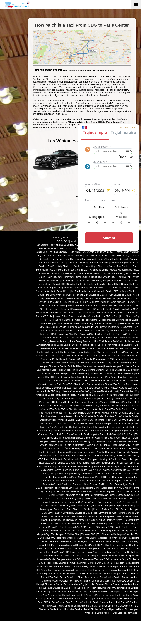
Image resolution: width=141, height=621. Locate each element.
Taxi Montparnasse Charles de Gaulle (115, 523)
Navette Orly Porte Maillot (48, 312)
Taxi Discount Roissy (98, 570)
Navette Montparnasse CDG (99, 359)
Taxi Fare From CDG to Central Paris (91, 388)
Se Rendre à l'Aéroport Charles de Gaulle (91, 291)
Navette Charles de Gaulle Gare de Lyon (78, 327)
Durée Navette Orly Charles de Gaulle (63, 298)
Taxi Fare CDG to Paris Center (88, 370)
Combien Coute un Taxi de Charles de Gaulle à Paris (112, 584)
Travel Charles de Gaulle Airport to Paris (103, 609)
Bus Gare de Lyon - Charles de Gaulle (89, 270)
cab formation (130, 613)
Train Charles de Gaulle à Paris (99, 255)
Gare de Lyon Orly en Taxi (100, 563)
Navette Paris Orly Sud (50, 445)
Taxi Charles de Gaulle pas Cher (113, 534)
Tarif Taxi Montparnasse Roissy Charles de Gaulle (109, 495)
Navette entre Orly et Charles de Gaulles (118, 588)
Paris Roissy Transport (81, 341)
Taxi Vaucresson (58, 502)
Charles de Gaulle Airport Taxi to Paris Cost (79, 463)
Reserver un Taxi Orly (77, 573)
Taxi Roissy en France (73, 520)
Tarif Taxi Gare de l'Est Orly (124, 545)
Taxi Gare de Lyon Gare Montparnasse (97, 466)
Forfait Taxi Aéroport (98, 402)
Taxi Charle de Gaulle (59, 523)
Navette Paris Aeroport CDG (97, 498)
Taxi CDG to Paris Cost (57, 402)
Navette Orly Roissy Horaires (98, 338)
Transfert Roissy (80, 566)
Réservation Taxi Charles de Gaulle (116, 552)
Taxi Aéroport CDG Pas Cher (65, 534)
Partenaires (116, 613)
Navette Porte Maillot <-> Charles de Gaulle (59, 302)
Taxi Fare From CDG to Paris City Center (108, 287)
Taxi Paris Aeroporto (102, 441)
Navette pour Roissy (51, 520)
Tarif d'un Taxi (121, 359)
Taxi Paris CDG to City (61, 409)
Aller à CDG (132, 309)
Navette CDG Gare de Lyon (100, 348)
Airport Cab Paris (47, 545)
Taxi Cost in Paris (111, 438)
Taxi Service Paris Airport (125, 384)
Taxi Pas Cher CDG (67, 548)
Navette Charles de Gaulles (110, 312)
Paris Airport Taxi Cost (116, 377)
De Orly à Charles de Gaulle (60, 295)
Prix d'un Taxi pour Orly (83, 523)
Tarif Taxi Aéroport (99, 430)
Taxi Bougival (56, 441)
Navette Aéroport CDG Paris (70, 480)
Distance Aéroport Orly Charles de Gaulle (58, 323)
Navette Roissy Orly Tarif (63, 505)
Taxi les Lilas (95, 373)
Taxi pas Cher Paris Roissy (57, 566)
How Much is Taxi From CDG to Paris (110, 352)
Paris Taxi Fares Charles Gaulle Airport (82, 470)
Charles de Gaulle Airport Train (109, 309)
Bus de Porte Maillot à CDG (52, 262)
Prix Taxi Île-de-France (68, 448)
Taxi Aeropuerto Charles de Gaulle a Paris (72, 491)
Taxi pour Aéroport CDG (68, 559)
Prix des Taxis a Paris (104, 509)
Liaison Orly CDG (84, 420)
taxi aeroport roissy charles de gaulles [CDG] (59, 245)
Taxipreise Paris (122, 323)
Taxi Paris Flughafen (105, 491)
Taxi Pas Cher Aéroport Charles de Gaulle (88, 581)
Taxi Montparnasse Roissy (114, 531)
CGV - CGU (63, 241)
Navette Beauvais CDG (71, 359)
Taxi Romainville (110, 463)
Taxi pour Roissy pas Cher (84, 552)
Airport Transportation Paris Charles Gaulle (99, 577)
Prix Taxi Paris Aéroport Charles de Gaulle (109, 423)
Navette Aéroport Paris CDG (92, 477)
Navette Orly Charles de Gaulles (96, 323)
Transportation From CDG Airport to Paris (107, 591)
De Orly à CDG (126, 420)
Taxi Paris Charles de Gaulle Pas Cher (76, 538)
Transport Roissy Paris (70, 498)
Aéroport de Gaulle (99, 262)
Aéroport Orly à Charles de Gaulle (98, 266)
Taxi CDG (121, 455)
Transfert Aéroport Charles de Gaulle (69, 373)
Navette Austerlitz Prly (55, 413)
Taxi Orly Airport (114, 520)
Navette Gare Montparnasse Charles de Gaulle (62, 348)
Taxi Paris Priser (71, 405)
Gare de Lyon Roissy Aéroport (55, 309)
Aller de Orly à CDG (71, 280)
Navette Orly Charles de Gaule (91, 295)
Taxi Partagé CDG (60, 552)
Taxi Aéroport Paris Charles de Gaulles (73, 509)
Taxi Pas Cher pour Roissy (92, 548)
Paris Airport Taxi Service (74, 570)
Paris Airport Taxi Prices (121, 505)
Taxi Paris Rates (78, 402)
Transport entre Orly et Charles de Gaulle (108, 459)
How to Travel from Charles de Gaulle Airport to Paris (77, 259)
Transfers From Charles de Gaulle (121, 416)
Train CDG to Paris (73, 255)
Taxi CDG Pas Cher (46, 548)
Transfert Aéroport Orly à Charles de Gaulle (102, 556)
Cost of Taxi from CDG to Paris (103, 316)
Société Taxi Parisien (74, 445)
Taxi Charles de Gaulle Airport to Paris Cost (111, 566)
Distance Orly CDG (128, 305)
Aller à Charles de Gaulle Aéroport (121, 259)
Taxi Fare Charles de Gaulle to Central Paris (116, 334)
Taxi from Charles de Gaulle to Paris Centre (75, 320)
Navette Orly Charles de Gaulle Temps (93, 384)
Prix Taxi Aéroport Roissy (84, 588)
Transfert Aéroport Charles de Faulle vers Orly (65, 484)
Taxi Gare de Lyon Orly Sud (85, 531)
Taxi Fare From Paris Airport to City (92, 363)
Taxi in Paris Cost (114, 395)
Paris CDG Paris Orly (77, 262)
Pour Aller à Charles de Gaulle (123, 280)
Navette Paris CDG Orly (48, 391)
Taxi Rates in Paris (78, 423)
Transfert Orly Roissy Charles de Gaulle (72, 513)
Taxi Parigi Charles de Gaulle (51, 573)
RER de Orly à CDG (128, 298)
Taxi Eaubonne (61, 455)
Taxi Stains (112, 434)
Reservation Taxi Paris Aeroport (105, 573)
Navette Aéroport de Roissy (116, 470)
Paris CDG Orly (54, 277)
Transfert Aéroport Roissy (70, 545)
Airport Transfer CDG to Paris (104, 598)
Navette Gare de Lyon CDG (124, 388)
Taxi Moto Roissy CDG (106, 420)
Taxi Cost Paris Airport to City (78, 334)
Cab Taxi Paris (126, 434)
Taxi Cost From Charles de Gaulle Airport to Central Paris (75, 606)
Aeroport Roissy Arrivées (113, 302)
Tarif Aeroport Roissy (66, 395)
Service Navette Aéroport (105, 391)
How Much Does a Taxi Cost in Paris (112, 341)
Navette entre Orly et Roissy (95, 405)
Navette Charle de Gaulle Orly (76, 391)
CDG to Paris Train (59, 270)
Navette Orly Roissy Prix (109, 452)
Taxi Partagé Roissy (83, 541)
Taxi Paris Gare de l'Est (60, 541)
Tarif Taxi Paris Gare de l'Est (69, 495)
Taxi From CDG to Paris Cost (95, 448)
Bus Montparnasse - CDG (63, 273)
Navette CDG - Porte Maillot (116, 277)
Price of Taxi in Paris (71, 398)
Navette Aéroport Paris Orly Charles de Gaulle (80, 416)
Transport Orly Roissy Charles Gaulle (55, 420)
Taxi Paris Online (102, 541)
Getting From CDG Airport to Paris (121, 606)
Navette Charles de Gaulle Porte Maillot (86, 284)
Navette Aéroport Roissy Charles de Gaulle (117, 473)
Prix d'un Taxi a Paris (128, 466)
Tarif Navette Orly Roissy (126, 441)
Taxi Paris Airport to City (86, 488)
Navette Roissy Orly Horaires (112, 398)
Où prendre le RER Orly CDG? (98, 252)
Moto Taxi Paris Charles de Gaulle (53, 588)
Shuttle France (93, 305)
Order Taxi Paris (78, 455)
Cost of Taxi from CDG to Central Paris (119, 327)
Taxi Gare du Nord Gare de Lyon (84, 413)
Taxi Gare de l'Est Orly (117, 548)
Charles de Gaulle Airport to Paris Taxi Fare (61, 330)
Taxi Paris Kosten (129, 330)
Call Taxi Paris (126, 463)
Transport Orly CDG (76, 527)
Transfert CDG (88, 534)
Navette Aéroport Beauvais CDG (118, 413)
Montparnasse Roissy (82, 309)
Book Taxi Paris (130, 480)
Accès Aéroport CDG (94, 330)
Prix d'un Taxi (64, 370)
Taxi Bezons (122, 509)
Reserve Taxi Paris (99, 484)
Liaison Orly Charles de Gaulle (118, 373)
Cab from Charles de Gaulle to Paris (92, 409)
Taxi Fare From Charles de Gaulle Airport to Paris (81, 434)
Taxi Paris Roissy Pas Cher (62, 577)
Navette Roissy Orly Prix (74, 591)
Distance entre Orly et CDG (91, 273)
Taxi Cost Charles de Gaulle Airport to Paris (77, 355)
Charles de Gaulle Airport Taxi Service (76, 452)
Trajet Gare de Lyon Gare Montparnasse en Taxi (80, 377)
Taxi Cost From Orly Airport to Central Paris (98, 427)
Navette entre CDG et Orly (78, 441)
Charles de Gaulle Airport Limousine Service (60, 609)
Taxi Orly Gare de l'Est (105, 513)
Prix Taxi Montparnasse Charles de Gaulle (81, 438)
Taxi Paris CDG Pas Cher (97, 545)
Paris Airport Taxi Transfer (98, 445)
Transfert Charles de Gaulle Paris (60, 477)
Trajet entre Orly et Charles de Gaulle (68, 316)
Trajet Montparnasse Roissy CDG (100, 298)
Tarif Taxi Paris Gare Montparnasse (85, 366)
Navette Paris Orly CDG (60, 384)
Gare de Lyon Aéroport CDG (51, 284)
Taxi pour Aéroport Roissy (125, 541)
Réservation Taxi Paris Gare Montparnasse (76, 516)
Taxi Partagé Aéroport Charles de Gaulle (118, 516)
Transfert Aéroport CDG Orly (124, 570)
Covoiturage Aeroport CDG (111, 502)
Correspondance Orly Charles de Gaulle (118, 320)
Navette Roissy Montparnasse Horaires (65, 305)
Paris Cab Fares (91, 302)
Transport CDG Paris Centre (82, 502)
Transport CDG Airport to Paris (85, 595)
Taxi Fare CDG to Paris (51, 334)
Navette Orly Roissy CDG (100, 527)
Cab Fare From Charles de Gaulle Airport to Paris (90, 602)
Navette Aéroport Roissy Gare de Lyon (75, 473)
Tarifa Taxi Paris (108, 355)
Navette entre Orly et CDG (91, 395)
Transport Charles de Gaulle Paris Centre (70, 352)
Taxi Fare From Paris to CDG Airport (103, 480)
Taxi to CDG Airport (95, 520)
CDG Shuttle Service (51, 470)
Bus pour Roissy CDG (76, 380)
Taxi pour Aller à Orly (74, 584)
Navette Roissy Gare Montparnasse (53, 388)
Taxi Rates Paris (86, 345)
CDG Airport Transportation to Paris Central (65, 287)
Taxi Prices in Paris (119, 405)
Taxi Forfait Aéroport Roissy (101, 455)
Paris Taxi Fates (122, 338)
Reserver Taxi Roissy (60, 531)
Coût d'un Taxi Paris (66, 466)
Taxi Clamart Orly (121, 445)
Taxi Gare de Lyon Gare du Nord (92, 505)
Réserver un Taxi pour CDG (95, 559)
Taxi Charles (69, 312)
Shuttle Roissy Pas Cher (48, 591)
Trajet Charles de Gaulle (119, 295)
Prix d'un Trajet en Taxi (62, 363)
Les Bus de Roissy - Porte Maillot (65, 252)
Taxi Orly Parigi (115, 477)
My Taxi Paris (112, 330)
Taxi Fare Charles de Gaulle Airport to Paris (66, 598)
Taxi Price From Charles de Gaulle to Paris (117, 345)
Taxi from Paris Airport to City (58, 488)
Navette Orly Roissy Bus (94, 280)
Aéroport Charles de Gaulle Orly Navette (62, 338)
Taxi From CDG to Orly (122, 581)
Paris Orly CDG (109, 305)
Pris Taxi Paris (89, 398)
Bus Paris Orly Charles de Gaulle (64, 266)
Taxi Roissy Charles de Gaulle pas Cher (66, 563)
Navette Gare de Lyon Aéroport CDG (70, 430)
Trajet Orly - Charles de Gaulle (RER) (82, 277)
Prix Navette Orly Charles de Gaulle (68, 459)
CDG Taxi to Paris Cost (121, 402)
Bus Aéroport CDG (86, 312)
